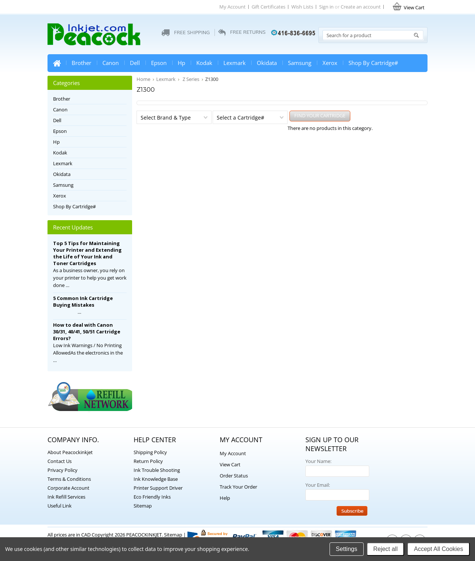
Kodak (204, 62)
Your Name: (318, 461)
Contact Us (60, 461)
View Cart (230, 464)
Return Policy (148, 461)
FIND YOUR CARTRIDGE (319, 115)
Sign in (326, 6)
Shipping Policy (150, 452)
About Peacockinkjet (70, 452)
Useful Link (60, 505)
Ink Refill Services (66, 496)
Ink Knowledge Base (156, 479)
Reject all (385, 549)
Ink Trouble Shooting (157, 470)
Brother (81, 62)
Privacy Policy (63, 470)
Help (225, 498)
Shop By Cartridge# (373, 62)
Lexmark (234, 62)
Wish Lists (302, 6)
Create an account (361, 6)
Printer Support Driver (158, 488)
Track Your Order (238, 486)
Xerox (329, 62)
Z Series (190, 79)
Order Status (234, 475)
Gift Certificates (268, 6)
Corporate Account (68, 488)
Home (57, 63)
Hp (181, 62)
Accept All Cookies (438, 549)
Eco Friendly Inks (152, 496)
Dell (135, 62)
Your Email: (317, 485)
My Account (232, 6)
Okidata (267, 62)
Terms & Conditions (69, 479)
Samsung (299, 62)
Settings (346, 549)
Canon (110, 62)
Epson (159, 62)
